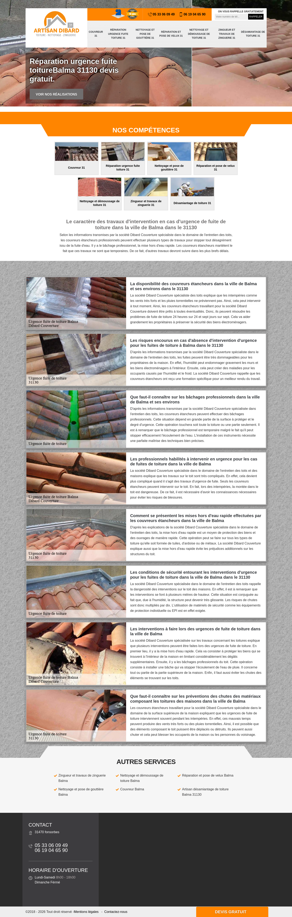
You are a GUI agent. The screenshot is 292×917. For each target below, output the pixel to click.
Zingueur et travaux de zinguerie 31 (226, 33)
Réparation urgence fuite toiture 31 (118, 33)
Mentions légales (86, 911)
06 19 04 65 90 (192, 14)
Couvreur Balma (132, 789)
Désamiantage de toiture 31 (253, 33)
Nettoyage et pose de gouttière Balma (81, 791)
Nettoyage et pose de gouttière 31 (145, 33)
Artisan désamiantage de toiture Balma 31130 (205, 791)
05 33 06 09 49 (161, 14)
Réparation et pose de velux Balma (207, 775)
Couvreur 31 (96, 33)
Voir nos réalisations (56, 94)
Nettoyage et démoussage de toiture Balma (141, 778)
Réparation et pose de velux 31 (171, 33)
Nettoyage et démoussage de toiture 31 (199, 33)
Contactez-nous (115, 911)
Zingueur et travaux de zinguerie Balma (82, 778)
